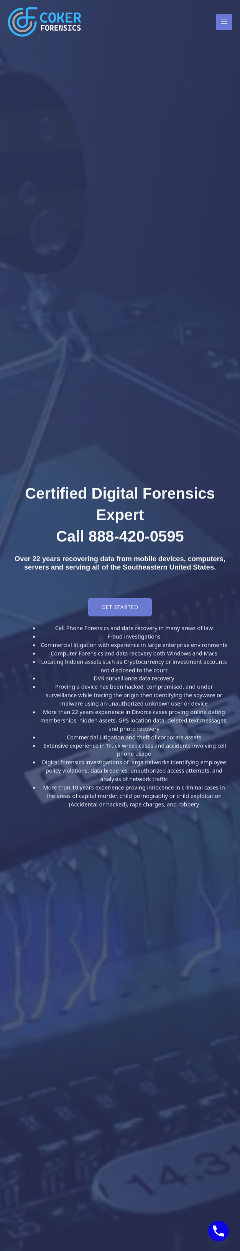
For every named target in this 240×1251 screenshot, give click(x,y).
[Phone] (218, 1231)
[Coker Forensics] (46, 22)
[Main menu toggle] (224, 22)
